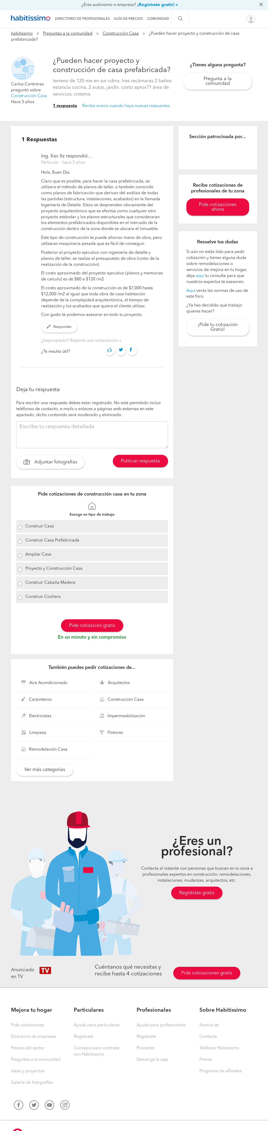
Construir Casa (39, 526)
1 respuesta (65, 106)
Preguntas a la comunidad (67, 34)
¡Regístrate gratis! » (157, 5)
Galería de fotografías (32, 1083)
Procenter (146, 1048)
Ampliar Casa (38, 554)
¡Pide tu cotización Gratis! (218, 327)
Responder (59, 327)
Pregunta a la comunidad (218, 81)
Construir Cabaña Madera (50, 583)
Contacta (208, 1037)
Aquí (190, 291)
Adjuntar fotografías (50, 463)
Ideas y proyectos (27, 1071)
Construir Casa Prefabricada (52, 540)
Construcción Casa (121, 34)
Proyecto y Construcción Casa (53, 569)
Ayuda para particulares (97, 1025)
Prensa (205, 1060)
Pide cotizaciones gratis (206, 973)
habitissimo (22, 34)
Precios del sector (27, 1048)
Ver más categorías (44, 769)
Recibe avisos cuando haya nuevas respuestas (126, 106)
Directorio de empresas (33, 1037)
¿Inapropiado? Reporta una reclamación (80, 341)
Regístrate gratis (196, 893)
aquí (200, 276)
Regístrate (83, 1037)
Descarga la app (152, 1060)
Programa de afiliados (220, 1071)
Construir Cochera (43, 597)
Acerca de (209, 1025)
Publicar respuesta (140, 461)
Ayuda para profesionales (161, 1025)
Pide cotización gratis (92, 625)
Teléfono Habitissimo (219, 1048)
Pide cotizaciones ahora (217, 207)
